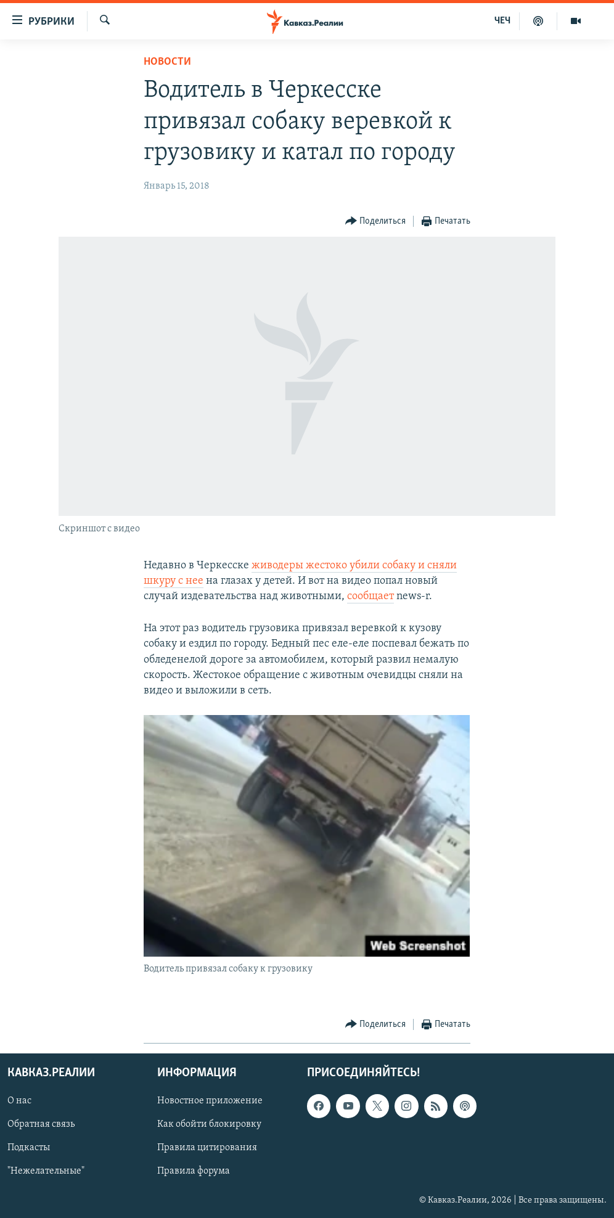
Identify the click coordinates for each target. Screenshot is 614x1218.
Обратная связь (41, 1124)
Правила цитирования (207, 1148)
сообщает (370, 596)
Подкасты (28, 1148)
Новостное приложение (210, 1101)
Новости (167, 62)
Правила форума (193, 1172)
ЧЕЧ (502, 21)
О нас (19, 1101)
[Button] (375, 221)
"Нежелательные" (45, 1172)
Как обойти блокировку (209, 1124)
